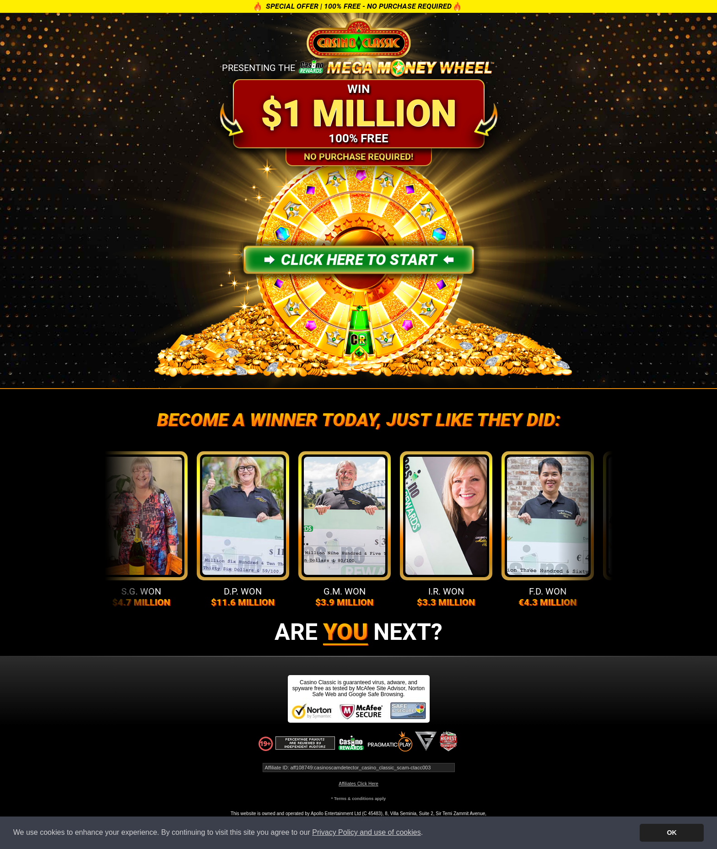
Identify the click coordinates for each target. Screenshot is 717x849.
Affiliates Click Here (358, 783)
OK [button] (672, 832)
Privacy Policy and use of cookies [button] (366, 832)
